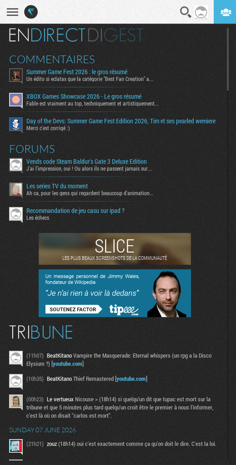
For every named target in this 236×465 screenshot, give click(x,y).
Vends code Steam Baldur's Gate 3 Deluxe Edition (86, 161)
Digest (116, 35)
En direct (47, 35)
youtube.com (67, 363)
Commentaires (52, 59)
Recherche (186, 12)
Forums (32, 149)
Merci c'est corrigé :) (48, 128)
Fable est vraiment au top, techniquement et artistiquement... (92, 103)
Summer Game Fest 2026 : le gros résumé (76, 72)
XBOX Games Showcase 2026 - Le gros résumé (83, 96)
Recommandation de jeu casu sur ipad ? (75, 210)
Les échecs (37, 217)
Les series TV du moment (57, 186)
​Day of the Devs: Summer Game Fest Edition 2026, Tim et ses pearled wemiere (121, 121)
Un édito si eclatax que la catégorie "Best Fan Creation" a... (89, 79)
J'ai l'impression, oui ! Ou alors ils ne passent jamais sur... (89, 168)
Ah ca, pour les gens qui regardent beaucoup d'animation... (90, 193)
